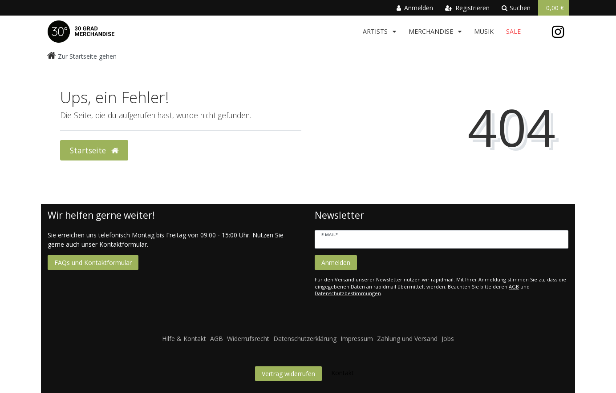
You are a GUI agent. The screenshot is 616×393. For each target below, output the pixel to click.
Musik (484, 31)
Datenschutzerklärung (304, 338)
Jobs (448, 338)
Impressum (356, 338)
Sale (513, 31)
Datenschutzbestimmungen (348, 293)
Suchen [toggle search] (516, 8)
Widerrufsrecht (248, 338)
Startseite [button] (94, 150)
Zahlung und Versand (407, 338)
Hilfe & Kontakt (184, 338)
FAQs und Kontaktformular (93, 262)
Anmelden (335, 262)
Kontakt (342, 373)
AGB (514, 286)
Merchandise (432, 31)
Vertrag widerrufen (288, 373)
